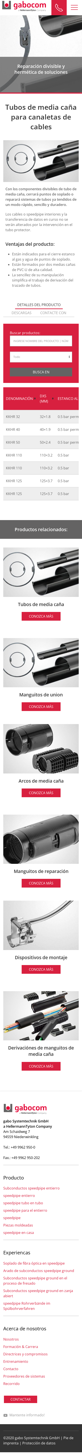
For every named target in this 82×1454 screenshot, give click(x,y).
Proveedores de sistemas (24, 1376)
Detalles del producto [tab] (39, 304)
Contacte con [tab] (53, 312)
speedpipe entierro (19, 1195)
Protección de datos (39, 1443)
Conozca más (41, 616)
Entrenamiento (15, 1361)
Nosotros (11, 1339)
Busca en (41, 372)
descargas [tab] (21, 312)
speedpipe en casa (18, 1232)
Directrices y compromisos (25, 1354)
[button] (74, 7)
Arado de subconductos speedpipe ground (38, 1270)
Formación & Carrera (20, 1346)
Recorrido (11, 1383)
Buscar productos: (25, 332)
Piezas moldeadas (18, 1225)
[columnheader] (20, 398)
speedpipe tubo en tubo (23, 1203)
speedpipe (12, 1217)
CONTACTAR (20, 1399)
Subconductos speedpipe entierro (31, 1188)
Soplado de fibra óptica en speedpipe (34, 1263)
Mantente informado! (24, 1415)
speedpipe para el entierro (25, 1210)
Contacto (10, 1368)
